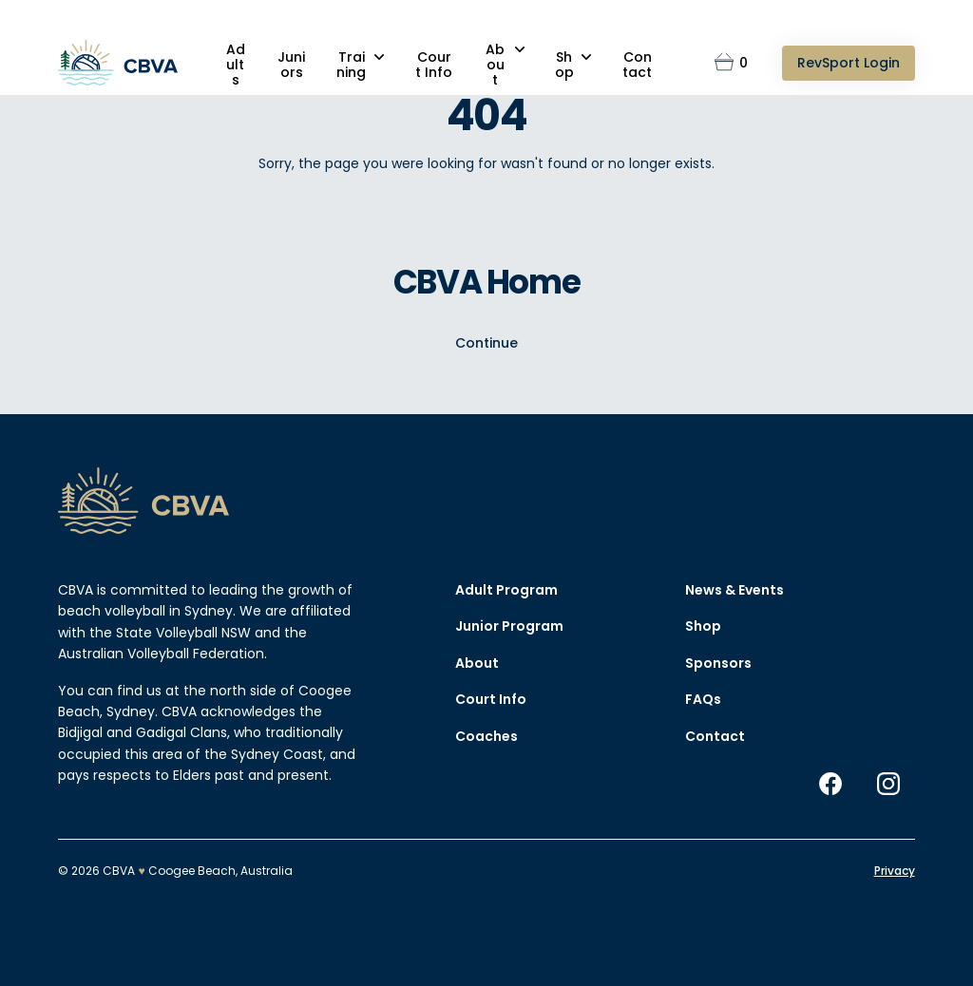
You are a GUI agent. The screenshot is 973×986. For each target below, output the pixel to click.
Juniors (291, 64)
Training (351, 64)
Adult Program (506, 589)
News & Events (734, 589)
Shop (564, 64)
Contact (637, 64)
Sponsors (718, 663)
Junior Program (509, 625)
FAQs (703, 699)
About (495, 64)
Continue (486, 342)
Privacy (894, 871)
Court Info (433, 64)
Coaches (486, 736)
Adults (235, 64)
